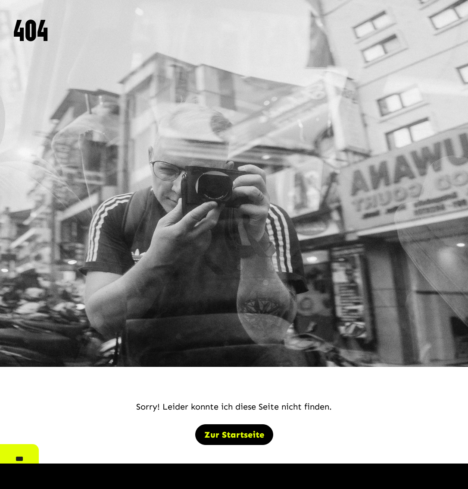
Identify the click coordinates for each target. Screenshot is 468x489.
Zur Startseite (234, 434)
